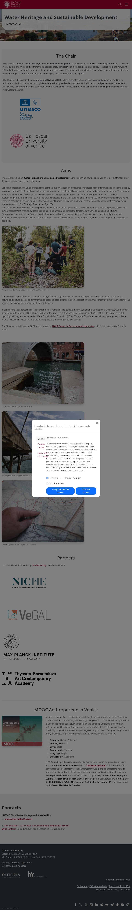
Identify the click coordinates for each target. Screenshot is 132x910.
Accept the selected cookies (60, 490)
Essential (54, 478)
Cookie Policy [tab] (41, 446)
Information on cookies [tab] (43, 455)
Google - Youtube (72, 478)
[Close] (97, 423)
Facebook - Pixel (58, 483)
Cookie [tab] (41, 439)
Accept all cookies (86, 490)
